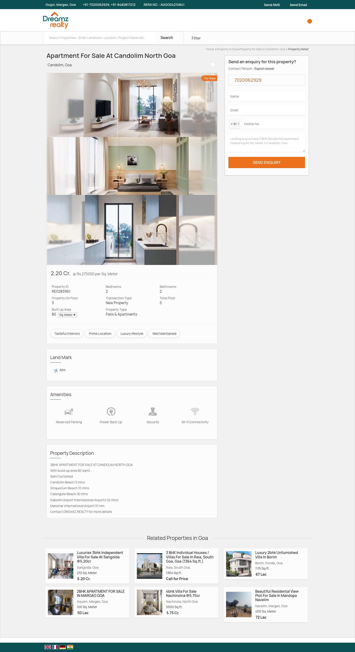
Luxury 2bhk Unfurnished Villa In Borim (276, 554)
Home (210, 49)
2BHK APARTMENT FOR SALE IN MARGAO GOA (101, 593)
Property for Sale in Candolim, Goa (262, 49)
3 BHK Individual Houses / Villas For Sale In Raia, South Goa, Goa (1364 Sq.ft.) (189, 557)
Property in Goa (227, 49)
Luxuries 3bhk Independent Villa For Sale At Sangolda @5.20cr (100, 557)
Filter (196, 38)
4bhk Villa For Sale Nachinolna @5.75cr (183, 593)
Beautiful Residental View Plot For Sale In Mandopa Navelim (277, 596)
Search (166, 37)
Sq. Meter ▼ (67, 315)
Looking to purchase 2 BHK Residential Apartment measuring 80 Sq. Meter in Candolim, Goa (266, 143)
